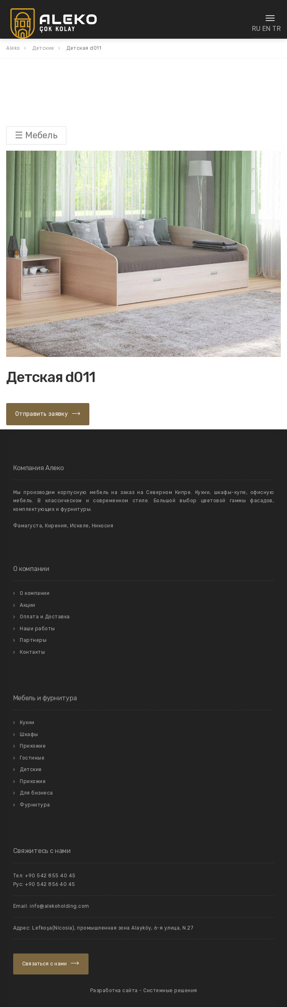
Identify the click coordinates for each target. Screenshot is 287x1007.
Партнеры (33, 640)
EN (266, 29)
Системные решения (170, 990)
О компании (34, 593)
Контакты (32, 652)
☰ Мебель (36, 135)
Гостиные (32, 758)
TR (276, 29)
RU (256, 29)
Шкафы (29, 734)
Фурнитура (35, 805)
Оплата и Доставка (45, 617)
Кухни (27, 722)
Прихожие (33, 746)
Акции (27, 605)
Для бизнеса (36, 793)
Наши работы (37, 629)
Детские (31, 769)
